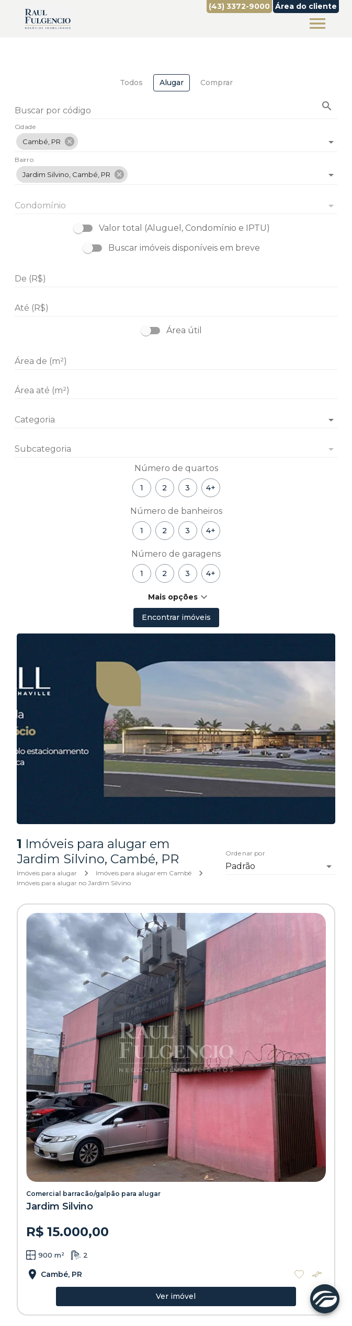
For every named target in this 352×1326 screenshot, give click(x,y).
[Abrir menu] (317, 23)
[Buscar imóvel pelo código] (327, 106)
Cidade (25, 127)
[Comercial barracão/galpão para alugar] (176, 1047)
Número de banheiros (176, 511)
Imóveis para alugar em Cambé (143, 873)
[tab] (131, 82)
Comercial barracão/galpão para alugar (93, 1194)
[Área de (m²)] (176, 361)
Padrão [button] (240, 866)
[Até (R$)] (176, 308)
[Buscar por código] (176, 111)
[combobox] (176, 137)
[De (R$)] (176, 279)
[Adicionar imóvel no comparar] (317, 1274)
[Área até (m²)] (176, 390)
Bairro (24, 160)
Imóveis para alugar (47, 873)
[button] (47, 141)
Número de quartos (176, 468)
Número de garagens (176, 554)
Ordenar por (245, 853)
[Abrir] (331, 142)
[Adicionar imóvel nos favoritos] (299, 1274)
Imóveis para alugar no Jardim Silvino (74, 883)
